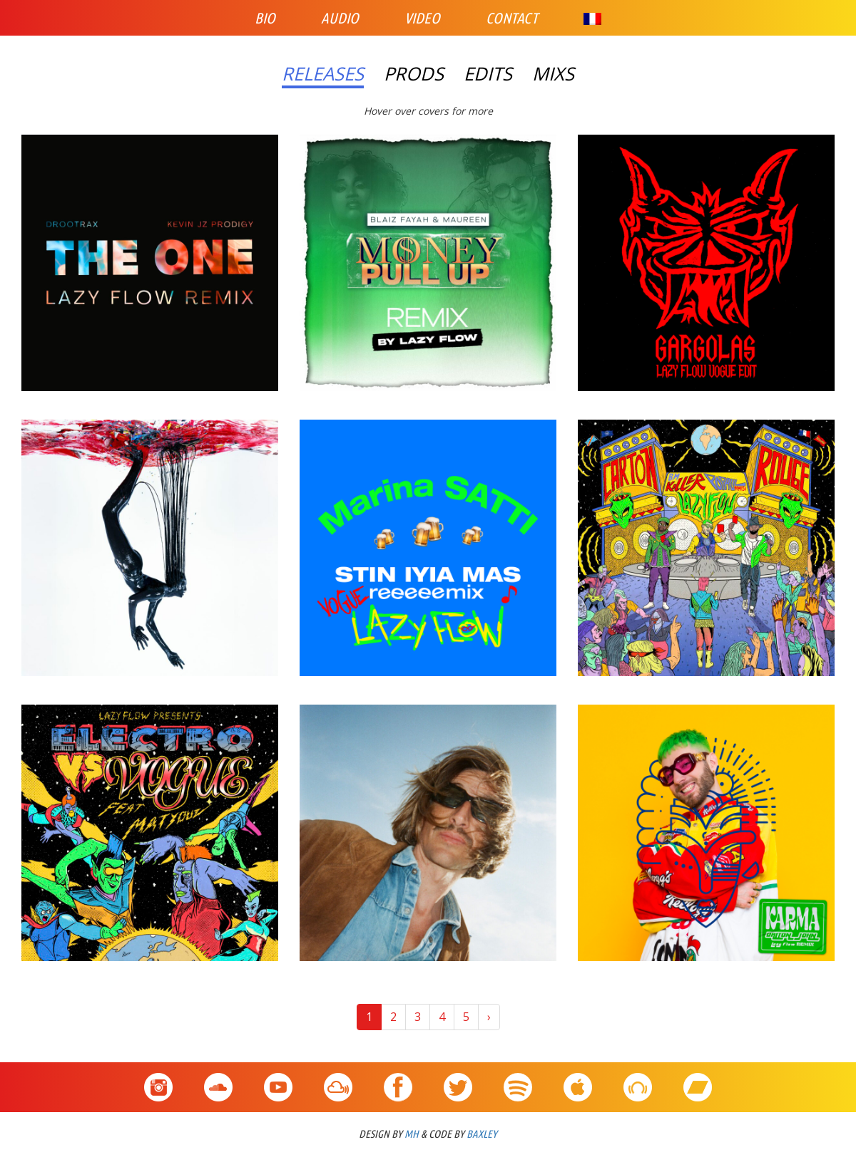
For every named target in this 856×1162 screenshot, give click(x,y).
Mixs (553, 74)
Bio (265, 17)
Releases (323, 74)
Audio (340, 17)
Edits (488, 74)
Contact (512, 17)
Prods (414, 74)
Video (422, 17)
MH (411, 1134)
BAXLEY (482, 1134)
